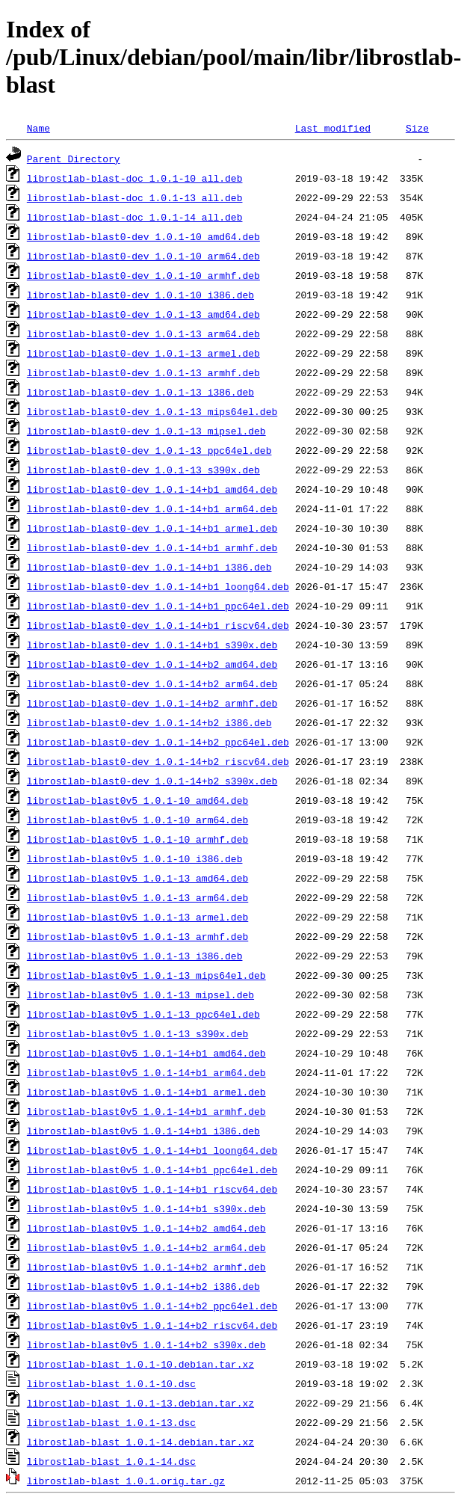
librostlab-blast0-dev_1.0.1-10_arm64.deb (143, 255)
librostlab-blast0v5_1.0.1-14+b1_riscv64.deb (152, 1189)
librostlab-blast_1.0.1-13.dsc (111, 1422)
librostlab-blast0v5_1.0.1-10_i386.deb (135, 858)
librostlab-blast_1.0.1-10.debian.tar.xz (140, 1364)
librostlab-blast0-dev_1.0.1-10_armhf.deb (143, 275)
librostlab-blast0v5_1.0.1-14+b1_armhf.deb (146, 1111)
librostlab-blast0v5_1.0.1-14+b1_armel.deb (146, 1091)
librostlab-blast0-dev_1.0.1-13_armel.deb (143, 353)
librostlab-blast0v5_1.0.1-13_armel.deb (137, 916)
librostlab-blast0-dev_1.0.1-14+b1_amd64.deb (152, 489)
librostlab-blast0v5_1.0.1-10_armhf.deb (137, 839)
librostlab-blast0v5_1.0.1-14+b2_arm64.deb (146, 1247)
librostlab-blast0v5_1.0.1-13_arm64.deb (137, 897)
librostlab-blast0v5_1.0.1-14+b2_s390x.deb (146, 1344)
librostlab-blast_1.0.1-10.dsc (111, 1383)
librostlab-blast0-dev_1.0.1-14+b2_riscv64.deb (158, 761)
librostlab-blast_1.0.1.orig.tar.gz (126, 1480)
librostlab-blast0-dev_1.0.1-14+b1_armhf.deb (152, 547)
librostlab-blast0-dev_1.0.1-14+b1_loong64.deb (158, 586)
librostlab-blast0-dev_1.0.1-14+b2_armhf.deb (152, 703)
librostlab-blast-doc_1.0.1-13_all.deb (135, 197)
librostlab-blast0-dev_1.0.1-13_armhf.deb (143, 372)
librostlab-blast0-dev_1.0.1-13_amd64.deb (143, 314)
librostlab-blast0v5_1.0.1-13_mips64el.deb (146, 975)
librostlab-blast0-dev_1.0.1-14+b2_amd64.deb (152, 664)
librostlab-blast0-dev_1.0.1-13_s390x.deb (143, 469)
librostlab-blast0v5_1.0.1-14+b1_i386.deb (143, 1130)
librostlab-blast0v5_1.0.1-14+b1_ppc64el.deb (152, 1169)
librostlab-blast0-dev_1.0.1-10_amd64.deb (143, 236)
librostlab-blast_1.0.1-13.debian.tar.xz (140, 1403)
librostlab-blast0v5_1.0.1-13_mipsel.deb (140, 994)
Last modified (333, 128)
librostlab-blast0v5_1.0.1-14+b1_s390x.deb (146, 1208)
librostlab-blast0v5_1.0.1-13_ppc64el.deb (143, 1014)
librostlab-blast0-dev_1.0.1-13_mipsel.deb (146, 430)
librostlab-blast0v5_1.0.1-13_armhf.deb (137, 936)
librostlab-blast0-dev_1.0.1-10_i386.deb (140, 294)
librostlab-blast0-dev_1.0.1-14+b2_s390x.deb (152, 780)
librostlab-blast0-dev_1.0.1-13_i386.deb (140, 392)
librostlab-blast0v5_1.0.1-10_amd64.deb (137, 800)
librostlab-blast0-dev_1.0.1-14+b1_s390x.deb (152, 644)
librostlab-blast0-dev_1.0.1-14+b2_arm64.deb (152, 683)
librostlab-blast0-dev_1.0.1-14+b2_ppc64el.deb (158, 742)
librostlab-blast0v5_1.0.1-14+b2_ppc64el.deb (152, 1305)
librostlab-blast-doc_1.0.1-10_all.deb (135, 178)
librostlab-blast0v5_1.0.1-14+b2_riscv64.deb (152, 1325)
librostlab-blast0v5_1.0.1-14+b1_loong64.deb (152, 1150)
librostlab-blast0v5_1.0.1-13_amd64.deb (137, 878)
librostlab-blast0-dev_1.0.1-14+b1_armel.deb (152, 528)
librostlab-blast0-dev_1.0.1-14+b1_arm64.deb (152, 508)
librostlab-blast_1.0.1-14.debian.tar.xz (140, 1441)
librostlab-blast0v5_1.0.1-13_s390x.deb (137, 1033)
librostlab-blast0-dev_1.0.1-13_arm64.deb (143, 333)
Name (38, 128)
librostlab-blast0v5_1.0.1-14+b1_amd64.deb (146, 1053)
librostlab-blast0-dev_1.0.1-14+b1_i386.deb (149, 567)
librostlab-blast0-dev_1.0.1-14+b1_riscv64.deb (158, 625)
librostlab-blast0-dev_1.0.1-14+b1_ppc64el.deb (158, 605)
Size (417, 128)
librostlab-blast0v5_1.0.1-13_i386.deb (135, 955)
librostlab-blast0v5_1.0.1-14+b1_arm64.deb (146, 1072)
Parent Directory (73, 158)
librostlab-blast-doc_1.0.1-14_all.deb (135, 217)
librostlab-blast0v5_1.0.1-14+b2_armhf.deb (146, 1266)
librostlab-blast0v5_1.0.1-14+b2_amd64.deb (146, 1228)
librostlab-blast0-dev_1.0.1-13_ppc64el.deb (149, 450)
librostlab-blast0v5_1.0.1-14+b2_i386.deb (143, 1286)
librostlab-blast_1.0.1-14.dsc (111, 1461)
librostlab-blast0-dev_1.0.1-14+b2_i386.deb (149, 722)
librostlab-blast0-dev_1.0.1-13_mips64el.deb (152, 411)
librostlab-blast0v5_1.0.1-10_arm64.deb (137, 819)
